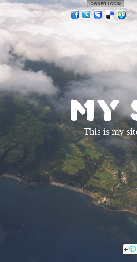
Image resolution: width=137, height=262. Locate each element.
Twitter (86, 14)
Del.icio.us (110, 14)
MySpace (98, 14)
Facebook (75, 14)
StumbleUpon (122, 14)
